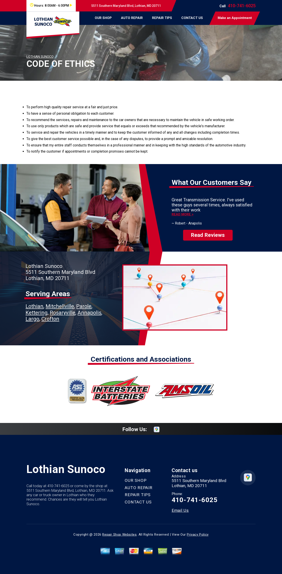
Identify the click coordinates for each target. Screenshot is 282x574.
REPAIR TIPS (162, 18)
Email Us (180, 506)
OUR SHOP (103, 18)
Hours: (51, 5)
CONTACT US (192, 18)
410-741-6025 (242, 5)
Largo (32, 315)
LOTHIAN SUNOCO (40, 57)
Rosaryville (62, 309)
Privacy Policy (197, 531)
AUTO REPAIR (132, 18)
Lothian (34, 302)
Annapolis (89, 309)
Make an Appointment (235, 18)
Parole (83, 302)
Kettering (37, 309)
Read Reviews (208, 231)
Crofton (50, 315)
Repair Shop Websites (119, 531)
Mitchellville (60, 302)
